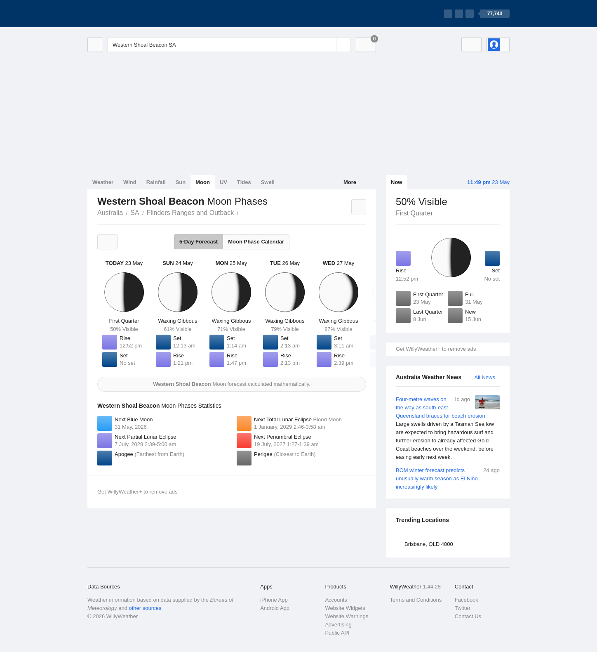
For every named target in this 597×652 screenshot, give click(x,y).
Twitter (462, 608)
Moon (202, 182)
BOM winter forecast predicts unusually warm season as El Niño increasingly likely (448, 478)
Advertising (338, 624)
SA (134, 212)
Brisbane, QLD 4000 (428, 544)
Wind (129, 182)
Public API (337, 633)
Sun (181, 182)
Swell (268, 182)
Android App (274, 608)
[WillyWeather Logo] (126, 13)
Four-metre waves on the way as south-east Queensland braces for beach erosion (448, 428)
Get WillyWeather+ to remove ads (436, 349)
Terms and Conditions (416, 600)
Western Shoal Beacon (243, 212)
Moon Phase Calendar (256, 242)
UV (223, 182)
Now (396, 182)
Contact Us (468, 616)
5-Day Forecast (198, 242)
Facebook (466, 600)
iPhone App (274, 600)
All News (484, 377)
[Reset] (329, 44)
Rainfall (156, 182)
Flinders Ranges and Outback (190, 212)
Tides (244, 182)
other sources (145, 608)
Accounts (336, 600)
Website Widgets (345, 608)
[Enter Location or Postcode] (229, 44)
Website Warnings (346, 616)
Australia (110, 212)
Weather (102, 182)
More (349, 182)
